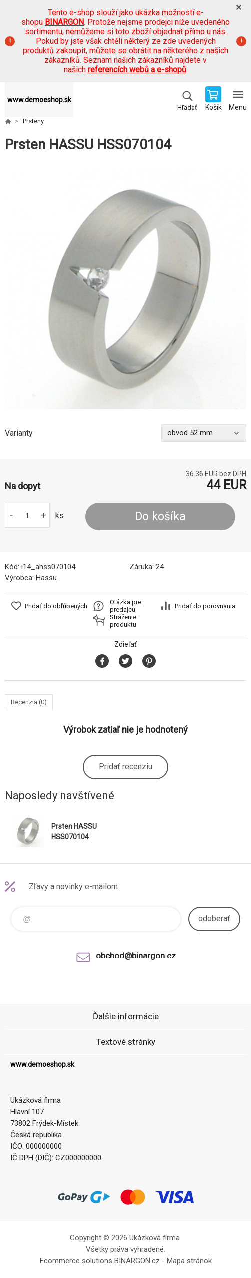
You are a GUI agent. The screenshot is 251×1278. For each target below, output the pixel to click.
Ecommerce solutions (76, 1260)
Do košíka (160, 516)
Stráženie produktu (123, 620)
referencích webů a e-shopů (137, 69)
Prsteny (33, 121)
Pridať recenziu (125, 766)
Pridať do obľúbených (56, 606)
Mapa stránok (189, 1260)
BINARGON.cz (137, 1260)
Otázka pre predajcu (125, 605)
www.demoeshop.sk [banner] (39, 100)
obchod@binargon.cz (136, 955)
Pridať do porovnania (205, 606)
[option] (125, 288)
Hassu (46, 577)
